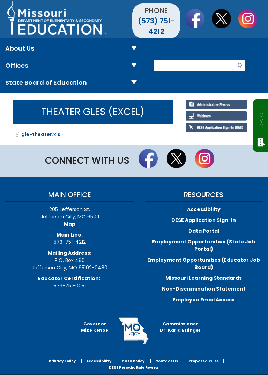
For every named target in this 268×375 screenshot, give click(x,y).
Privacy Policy (62, 361)
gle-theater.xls (40, 134)
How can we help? (260, 119)
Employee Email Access (203, 299)
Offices (73, 66)
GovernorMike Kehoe (94, 327)
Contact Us (166, 361)
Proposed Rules (203, 361)
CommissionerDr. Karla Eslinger (180, 327)
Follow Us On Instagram (251, 18)
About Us (73, 49)
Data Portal (203, 230)
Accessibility (204, 209)
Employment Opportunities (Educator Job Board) (203, 263)
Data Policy (133, 361)
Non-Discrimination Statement (204, 288)
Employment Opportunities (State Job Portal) (203, 245)
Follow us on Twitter (224, 18)
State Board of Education (73, 83)
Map (69, 223)
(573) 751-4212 (156, 26)
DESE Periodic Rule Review (134, 367)
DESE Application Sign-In (203, 220)
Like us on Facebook (198, 18)
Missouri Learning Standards (203, 278)
